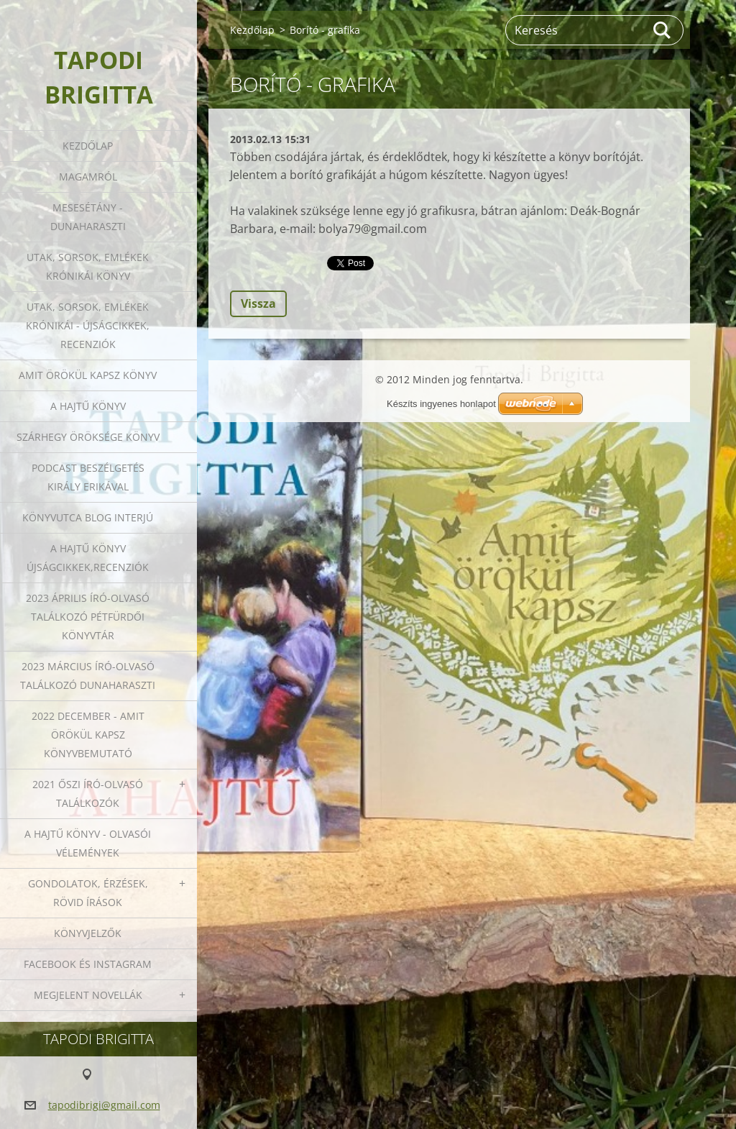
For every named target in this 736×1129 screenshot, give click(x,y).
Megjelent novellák (88, 995)
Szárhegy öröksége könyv (88, 437)
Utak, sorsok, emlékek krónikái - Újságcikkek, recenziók (88, 325)
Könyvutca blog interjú (87, 517)
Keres (662, 30)
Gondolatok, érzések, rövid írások (88, 893)
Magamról (88, 176)
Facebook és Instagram (88, 964)
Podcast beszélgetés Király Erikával (88, 477)
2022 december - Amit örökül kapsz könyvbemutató (88, 734)
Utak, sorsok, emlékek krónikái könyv (88, 266)
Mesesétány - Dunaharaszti (88, 217)
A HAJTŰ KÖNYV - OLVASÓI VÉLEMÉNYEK (87, 843)
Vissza (258, 303)
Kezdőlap (88, 145)
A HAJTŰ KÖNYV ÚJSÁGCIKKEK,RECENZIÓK (88, 557)
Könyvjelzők (87, 933)
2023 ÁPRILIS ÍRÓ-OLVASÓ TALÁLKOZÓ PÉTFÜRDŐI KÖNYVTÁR (88, 616)
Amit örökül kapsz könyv (88, 375)
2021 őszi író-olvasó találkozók (87, 793)
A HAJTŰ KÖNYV (88, 406)
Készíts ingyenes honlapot (441, 403)
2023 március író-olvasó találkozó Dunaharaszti (87, 675)
